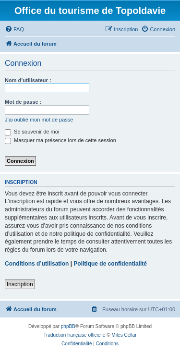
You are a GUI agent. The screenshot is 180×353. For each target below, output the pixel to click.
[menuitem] (14, 29)
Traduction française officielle (74, 335)
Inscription (20, 284)
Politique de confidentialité (110, 263)
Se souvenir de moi (32, 131)
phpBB (68, 326)
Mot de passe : (23, 102)
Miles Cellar (123, 335)
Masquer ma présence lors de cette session (60, 140)
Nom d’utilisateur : (28, 80)
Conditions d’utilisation (37, 263)
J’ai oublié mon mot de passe (39, 119)
